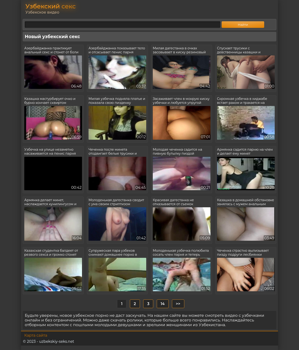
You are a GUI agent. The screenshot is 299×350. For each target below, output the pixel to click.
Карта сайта (35, 335)
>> (178, 304)
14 (163, 304)
